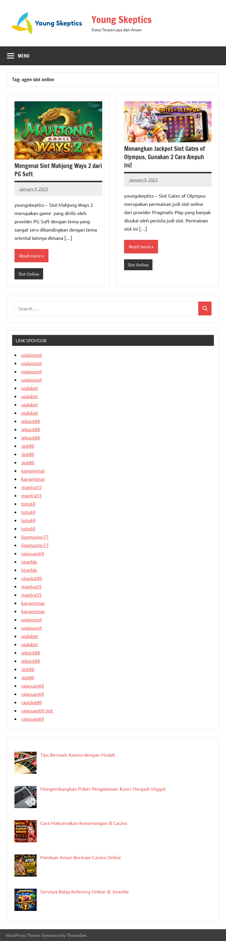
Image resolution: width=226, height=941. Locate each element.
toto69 (28, 504)
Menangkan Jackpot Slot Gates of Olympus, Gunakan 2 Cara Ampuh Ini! (164, 157)
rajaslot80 (31, 578)
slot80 (27, 446)
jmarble (29, 561)
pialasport (31, 355)
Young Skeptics (122, 19)
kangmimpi (33, 470)
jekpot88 (30, 421)
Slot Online (28, 273)
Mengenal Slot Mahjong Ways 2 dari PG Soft (58, 170)
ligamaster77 (35, 537)
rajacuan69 (32, 553)
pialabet (29, 388)
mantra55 (31, 487)
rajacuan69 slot (37, 710)
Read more (30, 255)
